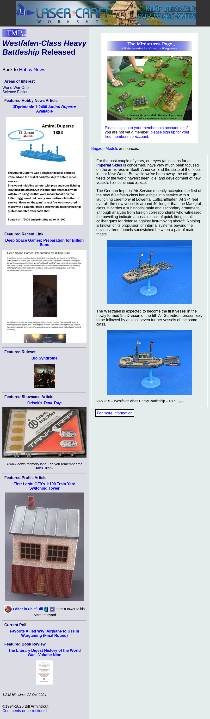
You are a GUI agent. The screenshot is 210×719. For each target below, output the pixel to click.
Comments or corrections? (25, 711)
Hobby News (32, 69)
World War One (15, 88)
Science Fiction (15, 92)
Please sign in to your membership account (141, 128)
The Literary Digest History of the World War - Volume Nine (44, 652)
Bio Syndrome (44, 358)
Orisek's (44, 403)
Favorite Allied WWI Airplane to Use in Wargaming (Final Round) (44, 633)
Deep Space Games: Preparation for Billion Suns (44, 242)
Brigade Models (104, 148)
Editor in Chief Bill (28, 609)
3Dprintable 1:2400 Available (44, 109)
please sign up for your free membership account (147, 134)
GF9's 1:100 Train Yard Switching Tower (44, 486)
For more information (115, 413)
